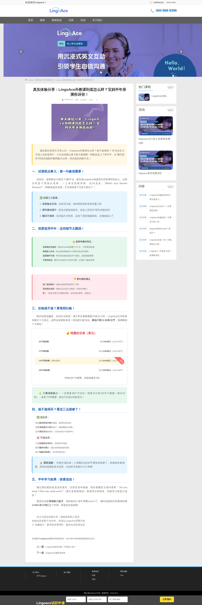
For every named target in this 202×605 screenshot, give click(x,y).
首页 (30, 20)
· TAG (122, 575)
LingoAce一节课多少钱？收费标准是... (160, 253)
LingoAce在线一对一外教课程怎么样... (160, 242)
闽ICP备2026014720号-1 (92, 593)
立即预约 (166, 599)
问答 (71, 20)
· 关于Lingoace (41, 576)
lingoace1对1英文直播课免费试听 (154, 141)
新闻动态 (57, 20)
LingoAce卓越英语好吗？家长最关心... (160, 197)
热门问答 (143, 195)
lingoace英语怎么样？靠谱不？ (160, 231)
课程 (42, 20)
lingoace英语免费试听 (150, 173)
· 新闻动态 (95, 571)
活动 (82, 20)
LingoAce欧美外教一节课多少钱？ (61, 547)
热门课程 (145, 87)
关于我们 (97, 20)
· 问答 (93, 575)
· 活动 (93, 579)
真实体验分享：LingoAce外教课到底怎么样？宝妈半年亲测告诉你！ (69, 80)
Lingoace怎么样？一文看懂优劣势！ (160, 208)
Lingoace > (31, 80)
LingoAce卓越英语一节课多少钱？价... (160, 219)
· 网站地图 (123, 571)
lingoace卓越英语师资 (55, 553)
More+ (170, 88)
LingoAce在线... (160, 96)
